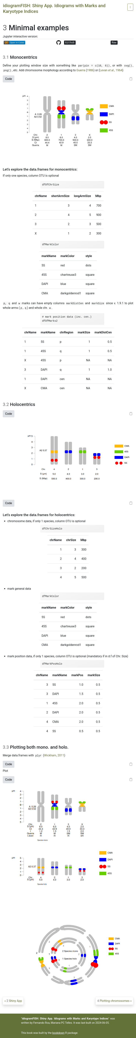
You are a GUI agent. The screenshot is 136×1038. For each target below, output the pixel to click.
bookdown (58, 1033)
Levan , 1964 (111, 70)
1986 (90, 70)
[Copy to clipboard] (131, 78)
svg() (128, 65)
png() (7, 70)
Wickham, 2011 (54, 755)
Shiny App (14, 1001)
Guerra (80, 70)
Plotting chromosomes (113, 1001)
